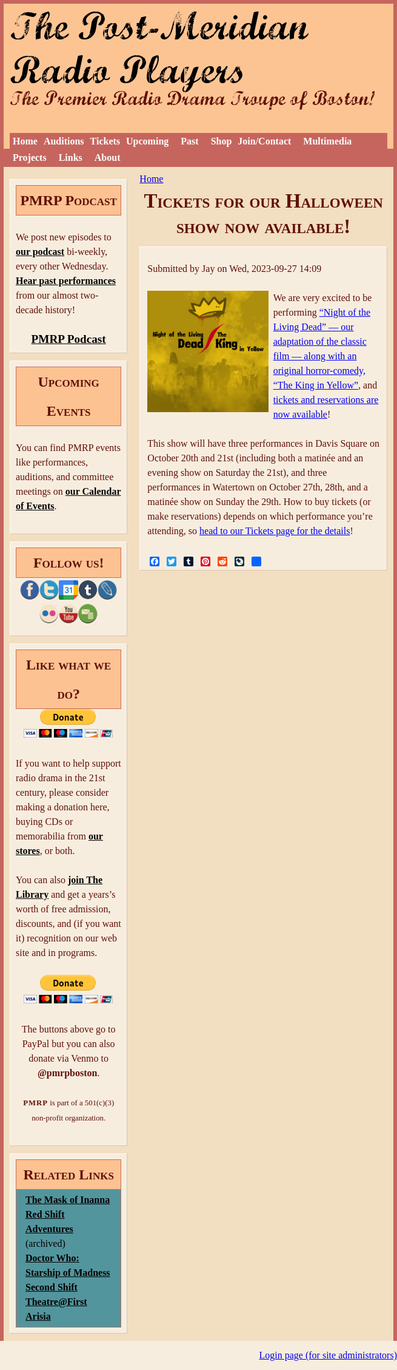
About (108, 157)
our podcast (40, 251)
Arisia (38, 1316)
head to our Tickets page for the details (274, 531)
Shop (221, 141)
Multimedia (327, 141)
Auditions (64, 141)
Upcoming (147, 141)
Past (189, 141)
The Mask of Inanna (67, 1200)
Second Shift (51, 1287)
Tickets (105, 141)
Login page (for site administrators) (328, 1355)
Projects (30, 157)
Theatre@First (56, 1302)
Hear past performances (66, 281)
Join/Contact (264, 141)
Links (70, 157)
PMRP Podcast (69, 339)
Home (25, 141)
